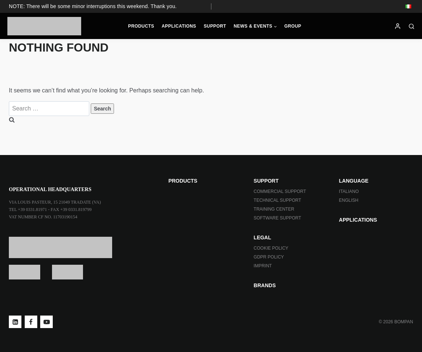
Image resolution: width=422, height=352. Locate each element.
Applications (179, 26)
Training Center (274, 209)
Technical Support (277, 200)
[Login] (397, 26)
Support (215, 26)
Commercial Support (280, 191)
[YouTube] (46, 322)
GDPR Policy (269, 257)
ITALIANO (349, 191)
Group (292, 26)
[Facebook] (31, 322)
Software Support (277, 218)
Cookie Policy (271, 248)
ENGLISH (349, 200)
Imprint (263, 265)
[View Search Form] (413, 26)
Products (141, 26)
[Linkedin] (15, 322)
